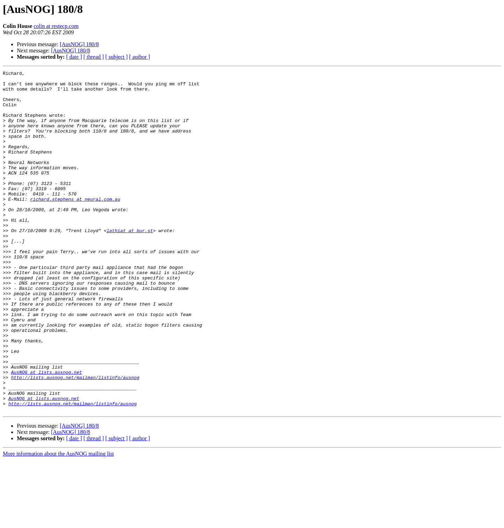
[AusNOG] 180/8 (79, 44)
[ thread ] (93, 57)
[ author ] (139, 57)
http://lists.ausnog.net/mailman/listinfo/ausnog (75, 439)
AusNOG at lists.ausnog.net (46, 433)
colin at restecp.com (56, 26)
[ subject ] (116, 57)
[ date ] (74, 57)
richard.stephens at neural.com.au (75, 225)
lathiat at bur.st (129, 263)
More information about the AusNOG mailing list (58, 522)
